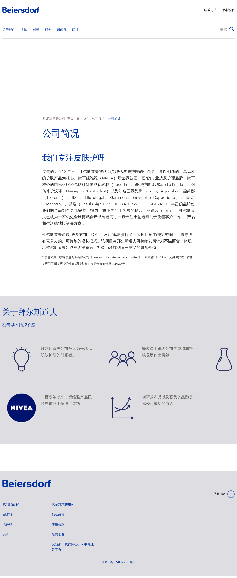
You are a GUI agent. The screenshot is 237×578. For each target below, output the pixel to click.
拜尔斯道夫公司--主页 (58, 120)
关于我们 (82, 120)
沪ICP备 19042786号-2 (118, 564)
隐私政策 (58, 516)
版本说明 (228, 10)
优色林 (7, 526)
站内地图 (58, 536)
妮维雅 (7, 516)
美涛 (6, 536)
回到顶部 (219, 495)
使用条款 (58, 526)
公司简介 (98, 120)
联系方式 (210, 10)
